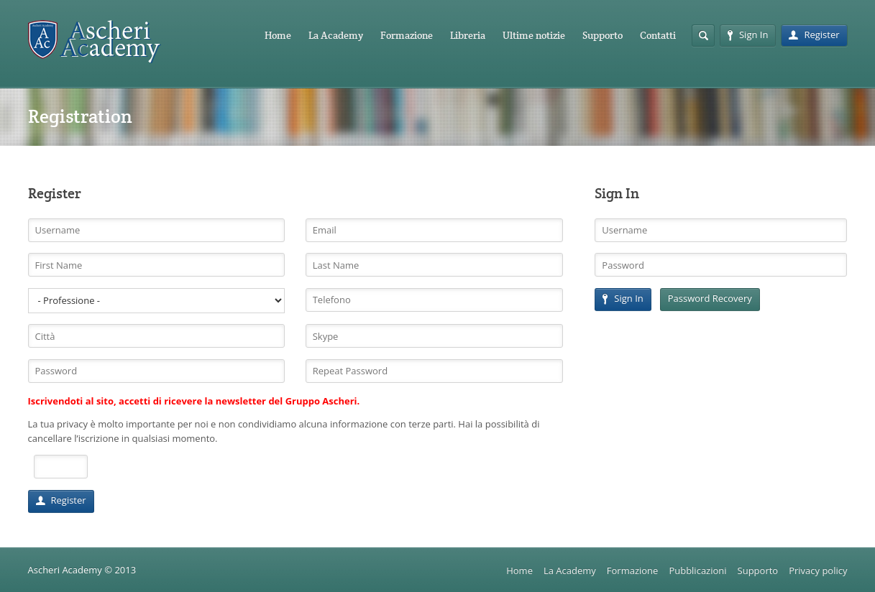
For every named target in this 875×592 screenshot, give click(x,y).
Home (278, 35)
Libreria (467, 35)
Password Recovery (710, 298)
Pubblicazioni (697, 570)
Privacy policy (818, 570)
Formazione (406, 35)
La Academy (335, 35)
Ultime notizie (534, 35)
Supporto (602, 35)
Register (814, 34)
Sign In (748, 34)
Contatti (658, 35)
